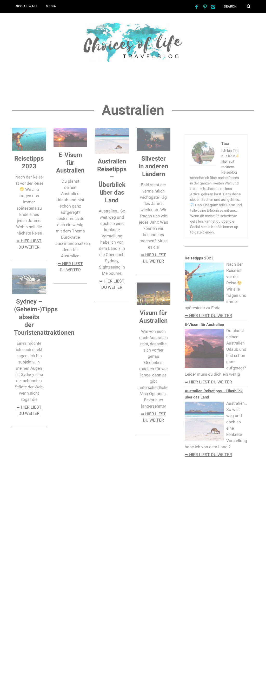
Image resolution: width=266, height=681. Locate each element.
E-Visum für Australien (70, 162)
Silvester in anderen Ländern (153, 166)
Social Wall (27, 6)
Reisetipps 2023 (199, 258)
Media (51, 6)
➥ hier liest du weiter (208, 315)
